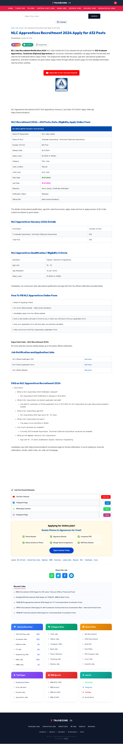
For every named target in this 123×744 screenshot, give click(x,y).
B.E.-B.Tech (21, 560)
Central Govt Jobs (34, 560)
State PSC (87, 644)
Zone (96, 560)
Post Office (88, 649)
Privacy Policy (72, 732)
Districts (82, 727)
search (94, 16)
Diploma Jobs (27, 644)
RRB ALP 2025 (54, 692)
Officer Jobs (53, 639)
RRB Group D (53, 687)
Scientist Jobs (88, 664)
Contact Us (42, 732)
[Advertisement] (61, 472)
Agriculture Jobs (21, 697)
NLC (81, 560)
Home (10, 8)
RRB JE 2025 (53, 697)
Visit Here (88, 359)
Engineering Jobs (27, 654)
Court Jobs (87, 659)
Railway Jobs (90, 8)
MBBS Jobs (27, 665)
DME (51, 560)
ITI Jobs (27, 649)
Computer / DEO (55, 644)
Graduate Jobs (27, 639)
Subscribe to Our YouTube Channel (61, 73)
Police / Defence (55, 654)
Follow (107, 509)
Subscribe (106, 497)
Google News (41, 45)
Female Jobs (19, 692)
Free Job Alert (20, 687)
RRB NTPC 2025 (54, 683)
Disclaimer (61, 732)
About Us (52, 732)
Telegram (87, 687)
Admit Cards (63, 727)
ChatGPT (27, 45)
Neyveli (76, 560)
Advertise (91, 727)
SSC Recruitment (90, 634)
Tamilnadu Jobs (34, 727)
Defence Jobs (75, 8)
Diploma (45, 560)
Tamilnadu (89, 560)
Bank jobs (62, 8)
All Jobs (73, 727)
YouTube (87, 692)
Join (107, 503)
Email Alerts (88, 697)
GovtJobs (57, 560)
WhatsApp (88, 683)
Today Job (20, 8)
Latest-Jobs (67, 560)
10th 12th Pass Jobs (27, 634)
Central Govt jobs (46, 8)
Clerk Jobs (53, 634)
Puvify (66, 739)
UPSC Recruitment (90, 639)
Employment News (21, 683)
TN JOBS (30, 8)
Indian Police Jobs (106, 8)
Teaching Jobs (54, 659)
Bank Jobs (53, 649)
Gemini (16, 45)
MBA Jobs (27, 660)
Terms (82, 732)
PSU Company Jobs (91, 654)
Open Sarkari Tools (61, 550)
